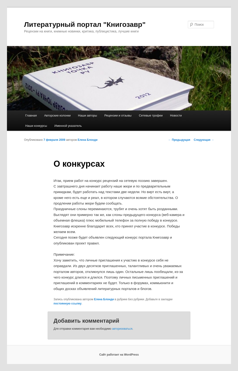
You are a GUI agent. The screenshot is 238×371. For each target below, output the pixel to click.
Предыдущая (179, 139)
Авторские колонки (57, 115)
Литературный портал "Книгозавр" (85, 24)
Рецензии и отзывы (117, 115)
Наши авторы (87, 115)
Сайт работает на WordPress (119, 354)
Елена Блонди (88, 139)
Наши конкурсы (36, 125)
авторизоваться (122, 328)
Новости (176, 115)
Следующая (204, 139)
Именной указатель (68, 125)
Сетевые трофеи (151, 115)
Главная (31, 115)
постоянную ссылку (68, 303)
